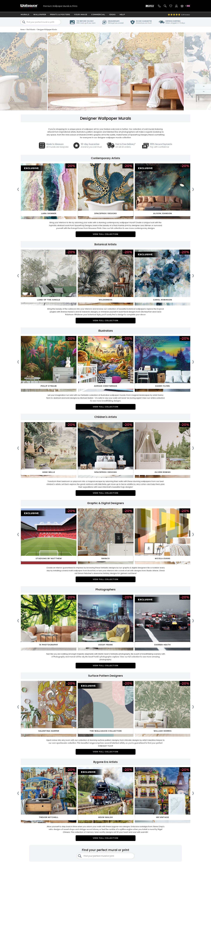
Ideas (112, 14)
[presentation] (34, 72)
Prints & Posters (60, 14)
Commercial (98, 14)
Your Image (80, 14)
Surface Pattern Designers (105, 676)
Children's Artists (105, 417)
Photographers (105, 589)
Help (122, 14)
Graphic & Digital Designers (105, 503)
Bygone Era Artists (105, 762)
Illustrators (105, 331)
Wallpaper (39, 14)
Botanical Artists (105, 244)
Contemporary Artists (105, 158)
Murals (25, 14)
